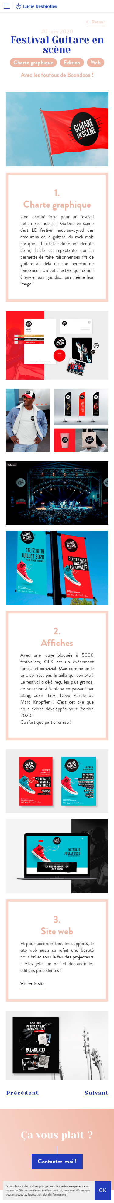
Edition (72, 62)
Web (96, 62)
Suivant (97, 1093)
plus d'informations (54, 1194)
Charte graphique (33, 62)
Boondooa (79, 74)
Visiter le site (33, 983)
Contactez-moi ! (57, 1161)
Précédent (22, 1093)
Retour (98, 21)
